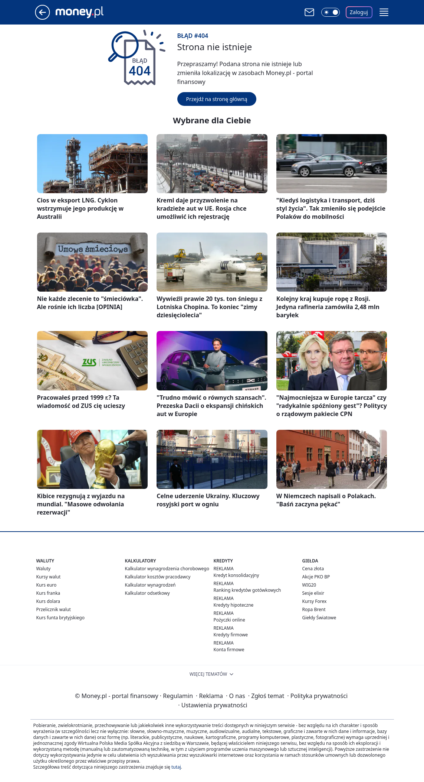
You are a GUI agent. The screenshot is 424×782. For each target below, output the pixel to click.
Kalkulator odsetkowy (147, 593)
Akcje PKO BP (316, 577)
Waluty (43, 568)
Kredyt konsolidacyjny (236, 575)
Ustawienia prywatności (212, 705)
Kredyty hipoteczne (234, 605)
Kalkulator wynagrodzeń (150, 585)
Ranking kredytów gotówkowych (247, 590)
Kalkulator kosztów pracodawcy (158, 577)
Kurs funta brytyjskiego (60, 617)
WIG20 (309, 585)
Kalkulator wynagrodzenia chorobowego (167, 568)
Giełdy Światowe (319, 617)
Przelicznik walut (53, 609)
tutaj (176, 767)
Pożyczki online (229, 620)
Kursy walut (48, 577)
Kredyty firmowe (231, 635)
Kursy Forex (314, 601)
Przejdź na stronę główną (216, 99)
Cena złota (313, 568)
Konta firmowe (229, 649)
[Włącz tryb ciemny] (330, 12)
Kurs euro (46, 585)
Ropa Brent (314, 609)
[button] (384, 12)
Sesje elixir (313, 593)
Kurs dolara (48, 601)
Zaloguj (359, 12)
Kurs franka (48, 593)
